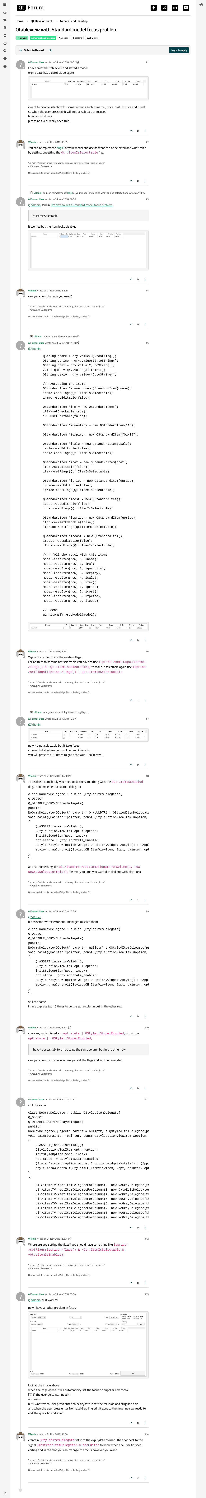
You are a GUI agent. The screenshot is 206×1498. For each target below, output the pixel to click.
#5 (147, 343)
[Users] (5, 35)
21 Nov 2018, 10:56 (65, 199)
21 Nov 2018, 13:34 (57, 1239)
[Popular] (5, 28)
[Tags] (5, 20)
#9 (147, 911)
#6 (147, 651)
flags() (60, 147)
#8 (147, 776)
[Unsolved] (5, 66)
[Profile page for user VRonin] (20, 144)
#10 (147, 1027)
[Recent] (5, 12)
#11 (147, 1099)
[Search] (5, 51)
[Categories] (5, 5)
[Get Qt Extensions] (5, 58)
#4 (147, 290)
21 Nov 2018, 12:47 (57, 1027)
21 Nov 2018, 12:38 (65, 911)
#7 (147, 719)
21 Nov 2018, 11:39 (65, 343)
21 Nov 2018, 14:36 (57, 1434)
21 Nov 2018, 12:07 (65, 719)
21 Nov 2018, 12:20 (57, 776)
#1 (147, 62)
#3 (147, 199)
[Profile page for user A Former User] (20, 64)
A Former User (36, 62)
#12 (147, 1239)
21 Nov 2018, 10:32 (65, 62)
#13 (147, 1294)
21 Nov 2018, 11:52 (57, 651)
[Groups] (5, 43)
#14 (147, 1434)
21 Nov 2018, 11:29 (57, 290)
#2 (147, 142)
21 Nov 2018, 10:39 (57, 142)
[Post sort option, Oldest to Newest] (31, 50)
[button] (5, 1493)
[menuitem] (201, 5)
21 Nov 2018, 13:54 (65, 1294)
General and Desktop (43, 38)
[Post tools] (145, 131)
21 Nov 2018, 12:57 (65, 1099)
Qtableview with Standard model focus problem (81, 205)
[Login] (201, 5)
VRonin (32, 142)
